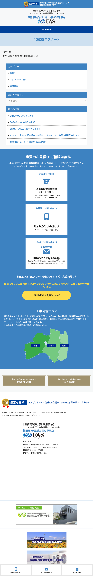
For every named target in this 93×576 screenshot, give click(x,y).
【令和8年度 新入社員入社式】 (22, 122)
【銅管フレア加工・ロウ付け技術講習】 (25, 128)
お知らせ (13, 72)
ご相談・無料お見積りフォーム (46, 295)
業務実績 (14, 86)
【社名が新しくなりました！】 (21, 115)
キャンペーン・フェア (18, 79)
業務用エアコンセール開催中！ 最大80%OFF (29, 141)
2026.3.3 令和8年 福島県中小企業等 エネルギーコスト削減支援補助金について (45, 135)
